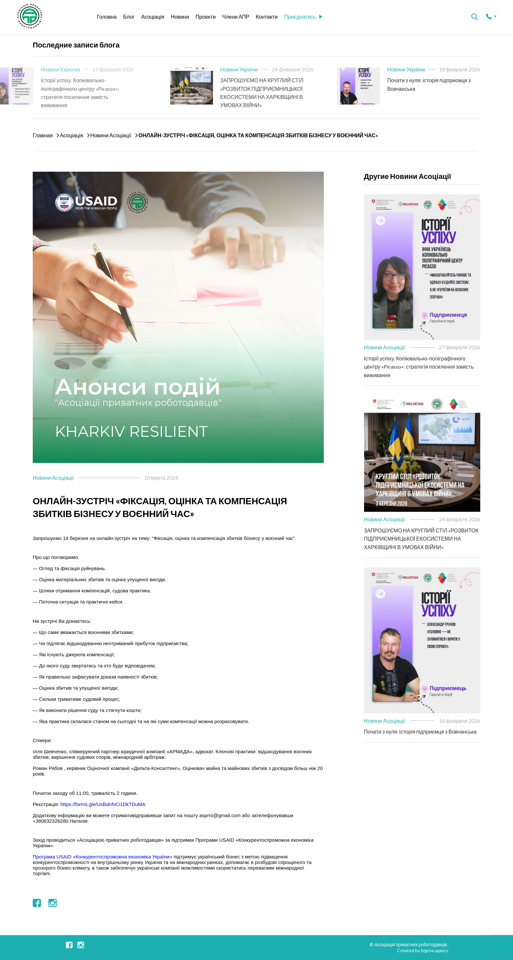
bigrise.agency (433, 950)
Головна (107, 16)
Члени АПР (235, 16)
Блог (129, 16)
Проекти (205, 16)
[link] (102, 856)
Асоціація (152, 16)
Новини (180, 16)
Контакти (267, 16)
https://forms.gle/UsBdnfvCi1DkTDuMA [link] (103, 804)
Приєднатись (303, 16)
